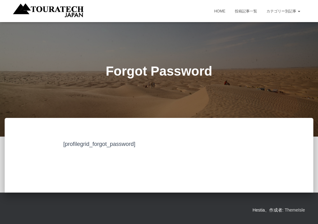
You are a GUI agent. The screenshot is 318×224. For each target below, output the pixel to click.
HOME (219, 11)
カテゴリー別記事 (283, 11)
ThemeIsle (295, 210)
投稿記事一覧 (246, 11)
